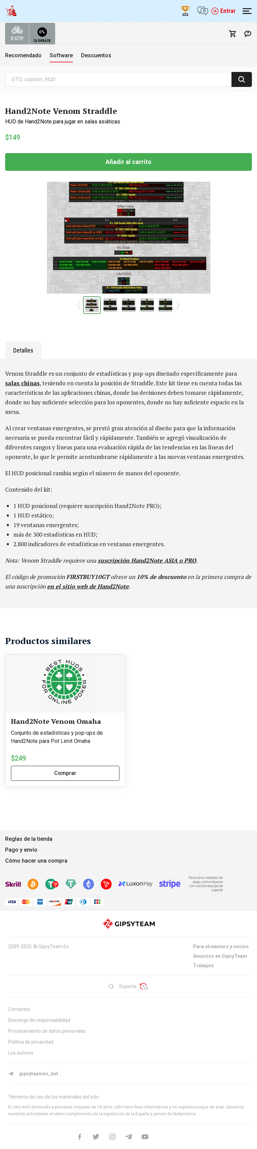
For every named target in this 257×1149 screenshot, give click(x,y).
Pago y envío (21, 850)
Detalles (23, 350)
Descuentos (96, 55)
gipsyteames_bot (33, 1073)
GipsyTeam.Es (53, 946)
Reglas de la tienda (28, 839)
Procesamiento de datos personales (47, 1031)
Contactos (19, 1009)
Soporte (122, 986)
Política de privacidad (30, 1042)
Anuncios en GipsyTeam (220, 956)
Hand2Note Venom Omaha (56, 721)
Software (61, 55)
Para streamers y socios (221, 946)
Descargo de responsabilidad (39, 1020)
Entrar (223, 11)
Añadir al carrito (128, 161)
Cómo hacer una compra (36, 860)
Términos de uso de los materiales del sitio (53, 1097)
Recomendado (23, 55)
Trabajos (203, 965)
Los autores (20, 1053)
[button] (79, 305)
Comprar (65, 773)
